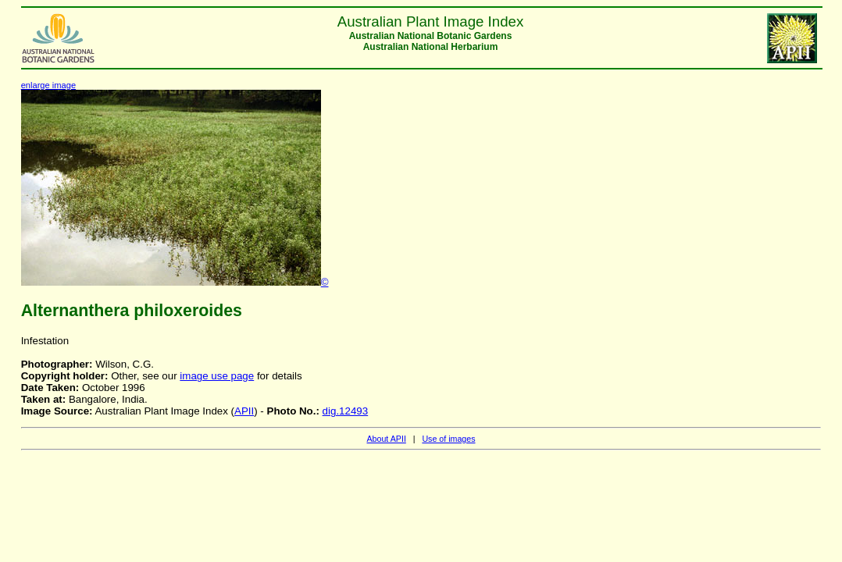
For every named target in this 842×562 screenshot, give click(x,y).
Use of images (448, 438)
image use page (217, 376)
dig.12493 (346, 411)
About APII (385, 438)
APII (244, 411)
